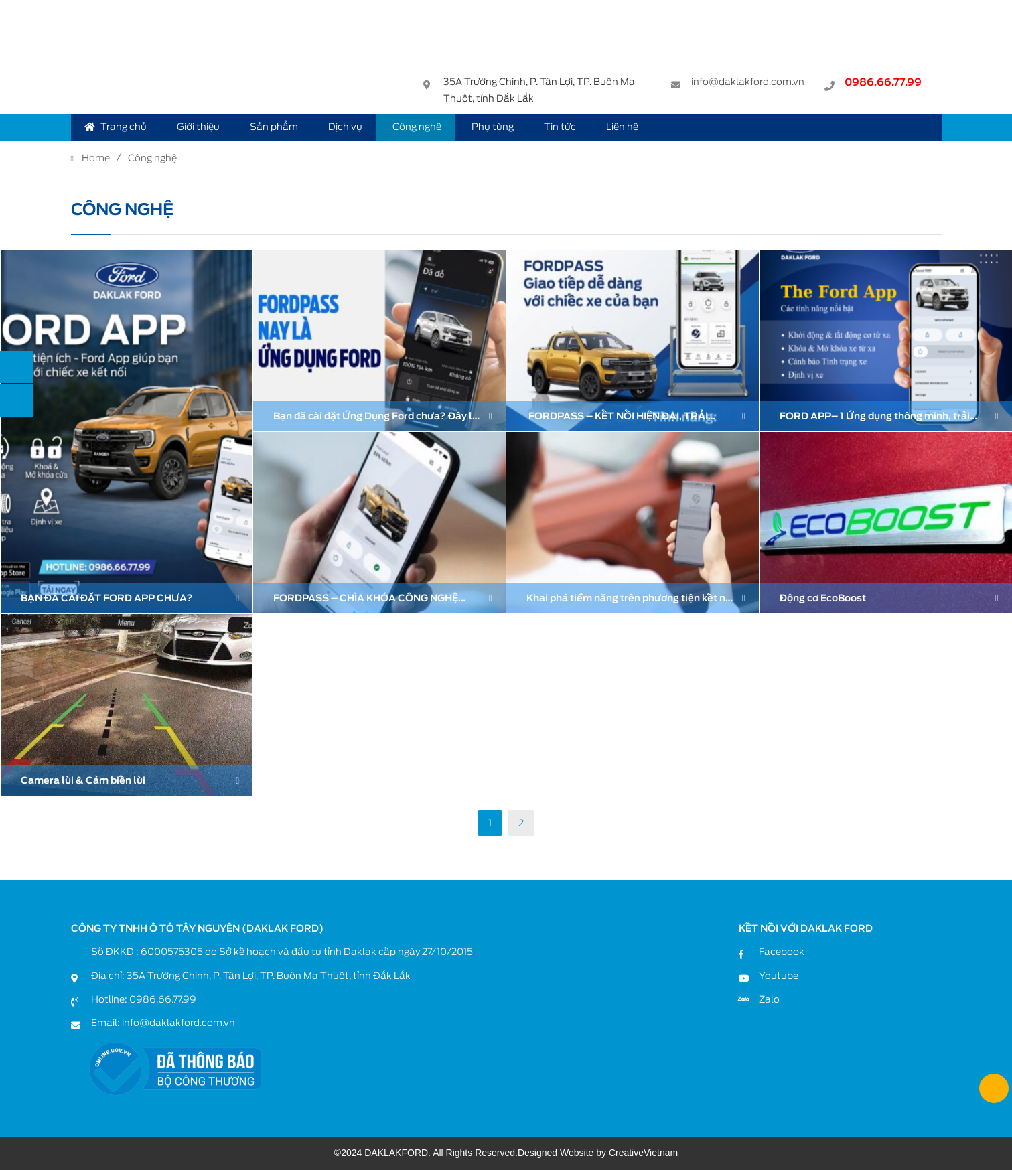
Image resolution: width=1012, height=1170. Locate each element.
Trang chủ (115, 126)
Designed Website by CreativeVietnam (598, 1152)
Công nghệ (416, 126)
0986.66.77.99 (883, 84)
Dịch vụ (345, 126)
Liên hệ (622, 126)
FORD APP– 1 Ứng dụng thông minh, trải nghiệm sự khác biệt (875, 418)
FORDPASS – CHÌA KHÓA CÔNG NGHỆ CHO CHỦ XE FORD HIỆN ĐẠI (365, 600)
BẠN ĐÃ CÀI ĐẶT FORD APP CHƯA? (107, 598)
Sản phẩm (274, 126)
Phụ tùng (493, 126)
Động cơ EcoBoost (823, 598)
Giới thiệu (198, 126)
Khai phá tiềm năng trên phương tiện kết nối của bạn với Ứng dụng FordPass (630, 600)
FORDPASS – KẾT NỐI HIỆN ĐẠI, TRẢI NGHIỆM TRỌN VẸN (617, 418)
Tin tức (560, 126)
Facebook (781, 951)
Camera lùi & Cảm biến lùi (83, 780)
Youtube (778, 975)
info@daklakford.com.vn (747, 83)
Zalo (769, 999)
